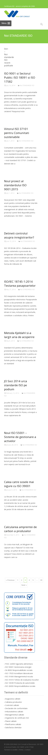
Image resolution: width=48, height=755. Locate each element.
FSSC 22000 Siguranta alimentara (19, 664)
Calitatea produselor (13, 702)
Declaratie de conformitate (16, 708)
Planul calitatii (10, 721)
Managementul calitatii (14, 715)
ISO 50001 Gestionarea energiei (18, 667)
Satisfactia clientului (13, 727)
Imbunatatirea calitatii (14, 711)
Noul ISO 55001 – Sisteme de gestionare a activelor (20, 437)
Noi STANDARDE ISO (27, 85)
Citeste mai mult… (12, 116)
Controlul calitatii (12, 705)
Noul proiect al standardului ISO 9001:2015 (15, 185)
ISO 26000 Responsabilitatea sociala (20, 686)
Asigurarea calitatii (12, 699)
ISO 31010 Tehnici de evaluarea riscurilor (22, 680)
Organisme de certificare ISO (17, 718)
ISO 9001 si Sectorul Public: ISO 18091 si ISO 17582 (19, 77)
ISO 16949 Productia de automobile (20, 683)
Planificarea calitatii (13, 724)
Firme (21, 750)
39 (41, 580)
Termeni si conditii (10, 750)
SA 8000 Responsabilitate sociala (18, 670)
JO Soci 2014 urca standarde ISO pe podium (15, 385)
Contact (27, 750)
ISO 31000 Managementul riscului (19, 676)
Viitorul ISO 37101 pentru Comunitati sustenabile (16, 133)
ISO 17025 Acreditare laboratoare (19, 673)
